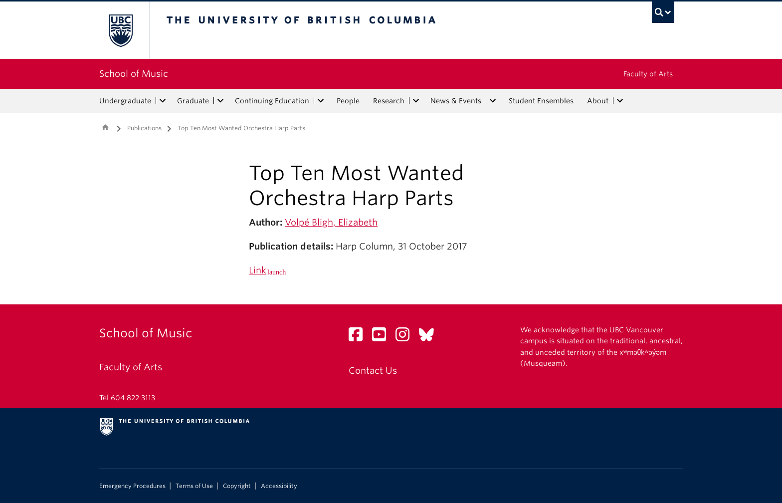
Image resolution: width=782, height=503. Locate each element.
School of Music (133, 73)
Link (257, 270)
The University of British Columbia (120, 30)
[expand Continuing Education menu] (320, 100)
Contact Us (373, 370)
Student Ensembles (541, 101)
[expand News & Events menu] (492, 100)
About (597, 101)
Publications (144, 128)
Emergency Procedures (132, 486)
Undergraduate (125, 101)
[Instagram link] (406, 337)
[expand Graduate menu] (220, 100)
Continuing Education (272, 101)
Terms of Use (194, 486)
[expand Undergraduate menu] (162, 100)
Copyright (237, 486)
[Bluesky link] (430, 337)
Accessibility (279, 486)
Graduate (193, 101)
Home (105, 127)
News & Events (455, 101)
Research (388, 101)
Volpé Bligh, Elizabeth (331, 222)
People (348, 101)
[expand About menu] (619, 100)
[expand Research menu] (415, 100)
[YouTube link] (382, 337)
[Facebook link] (359, 337)
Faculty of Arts (648, 74)
